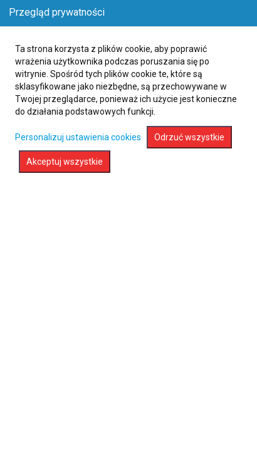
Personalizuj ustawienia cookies (78, 137)
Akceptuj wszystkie (64, 162)
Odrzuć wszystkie (189, 137)
